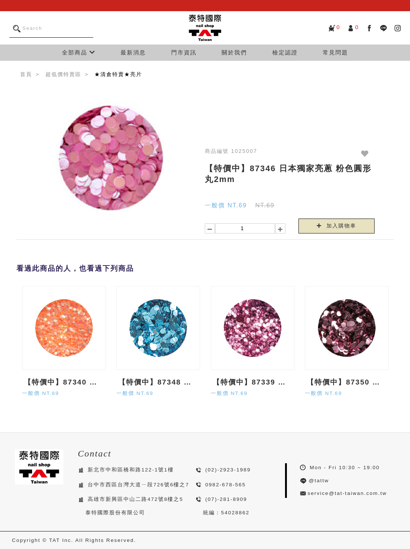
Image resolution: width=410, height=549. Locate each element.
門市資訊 (184, 52)
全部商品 (79, 52)
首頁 (26, 74)
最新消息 (133, 52)
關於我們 (234, 52)
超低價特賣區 (63, 74)
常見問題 (335, 52)
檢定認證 (285, 52)
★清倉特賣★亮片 (118, 74)
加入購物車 (336, 226)
